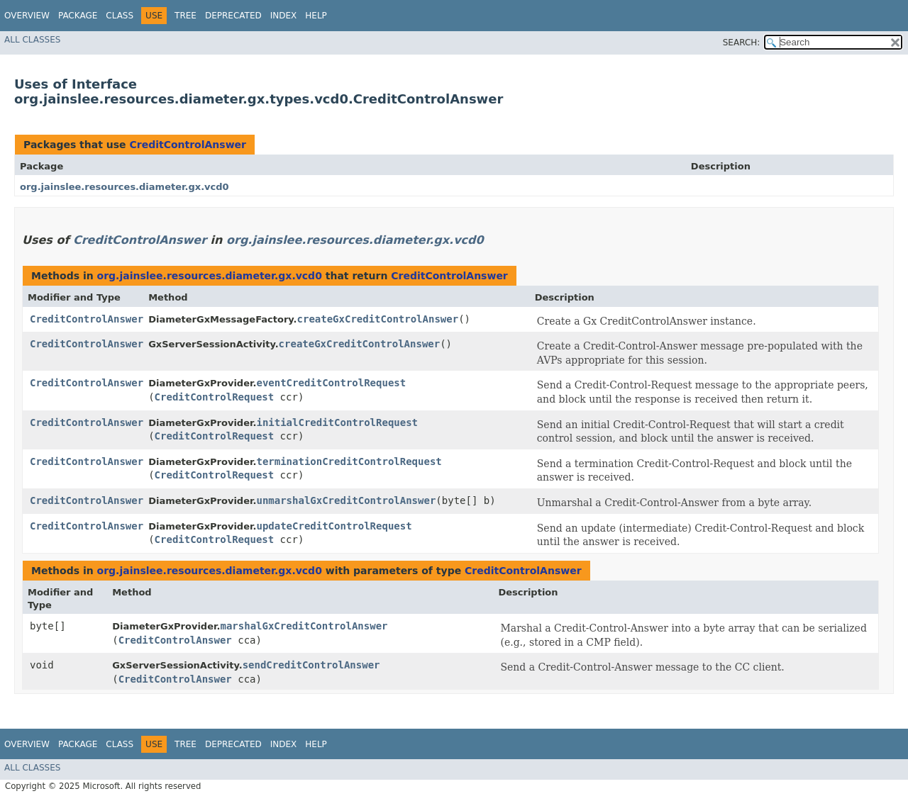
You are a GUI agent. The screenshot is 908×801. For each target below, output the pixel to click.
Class (119, 16)
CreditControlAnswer (187, 144)
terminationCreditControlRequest (348, 461)
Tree (185, 16)
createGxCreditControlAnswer (378, 319)
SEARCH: (741, 42)
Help (316, 16)
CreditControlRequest (215, 397)
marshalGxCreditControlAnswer (304, 626)
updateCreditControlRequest (333, 526)
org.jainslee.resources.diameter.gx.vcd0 (124, 186)
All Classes (32, 40)
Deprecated (233, 16)
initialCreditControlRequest (337, 422)
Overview (27, 16)
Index (283, 16)
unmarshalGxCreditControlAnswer (346, 500)
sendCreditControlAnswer (311, 665)
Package (77, 16)
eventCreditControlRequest (331, 382)
